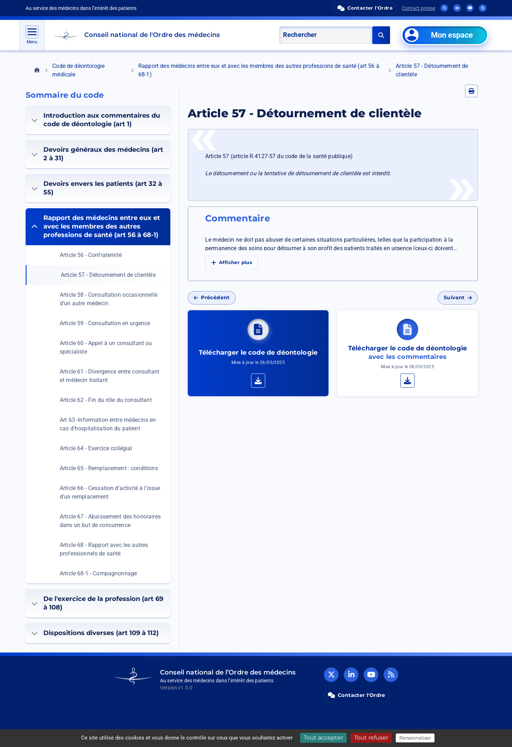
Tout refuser (371, 737)
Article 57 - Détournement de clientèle (108, 275)
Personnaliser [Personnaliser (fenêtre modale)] (415, 738)
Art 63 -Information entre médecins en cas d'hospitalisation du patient (108, 424)
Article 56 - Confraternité (91, 255)
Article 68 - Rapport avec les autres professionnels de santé (104, 549)
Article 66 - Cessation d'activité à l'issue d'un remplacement (110, 492)
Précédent (212, 297)
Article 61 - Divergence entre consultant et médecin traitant (109, 375)
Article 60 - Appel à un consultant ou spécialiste (106, 347)
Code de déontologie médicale (78, 70)
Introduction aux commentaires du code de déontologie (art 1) (95, 120)
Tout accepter (323, 737)
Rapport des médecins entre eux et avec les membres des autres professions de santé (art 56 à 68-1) (258, 70)
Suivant (458, 297)
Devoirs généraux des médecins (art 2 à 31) (97, 154)
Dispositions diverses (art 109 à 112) (95, 633)
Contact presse (418, 8)
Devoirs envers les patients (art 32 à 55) (96, 188)
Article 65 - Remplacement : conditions (109, 468)
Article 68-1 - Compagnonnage (98, 573)
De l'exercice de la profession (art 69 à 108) (97, 603)
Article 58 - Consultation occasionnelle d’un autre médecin (109, 299)
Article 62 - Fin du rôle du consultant (106, 400)
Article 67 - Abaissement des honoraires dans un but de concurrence (110, 520)
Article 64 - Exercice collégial (96, 448)
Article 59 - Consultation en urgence (105, 323)
